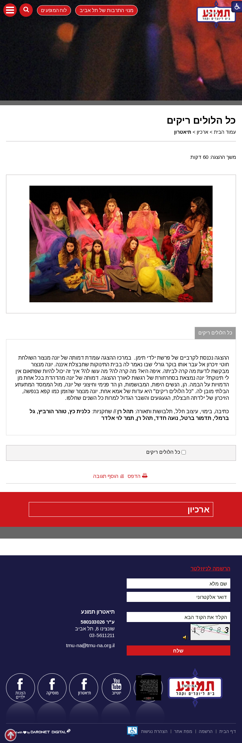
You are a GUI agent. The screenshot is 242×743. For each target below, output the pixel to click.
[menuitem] (227, 731)
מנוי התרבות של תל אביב (106, 10)
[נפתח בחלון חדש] (132, 731)
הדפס (134, 476)
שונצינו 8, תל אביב (95, 628)
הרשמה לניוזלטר (210, 568)
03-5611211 (102, 635)
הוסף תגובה (105, 476)
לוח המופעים (54, 10)
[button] (10, 10)
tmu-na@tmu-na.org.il (90, 645)
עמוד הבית (225, 132)
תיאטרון (182, 132)
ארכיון (202, 132)
